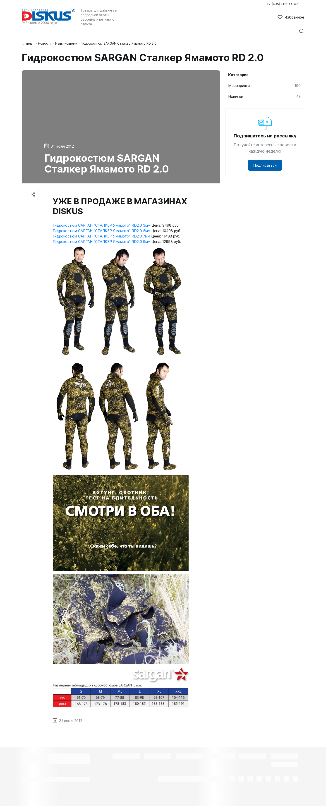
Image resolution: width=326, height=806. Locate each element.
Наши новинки (66, 43)
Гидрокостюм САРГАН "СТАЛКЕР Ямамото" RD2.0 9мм (101, 241)
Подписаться (265, 165)
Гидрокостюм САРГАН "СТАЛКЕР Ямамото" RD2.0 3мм (101, 225)
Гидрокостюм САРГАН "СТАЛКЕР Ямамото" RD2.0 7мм (101, 236)
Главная (28, 43)
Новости (45, 43)
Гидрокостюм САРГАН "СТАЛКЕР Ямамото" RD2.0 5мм (101, 230)
